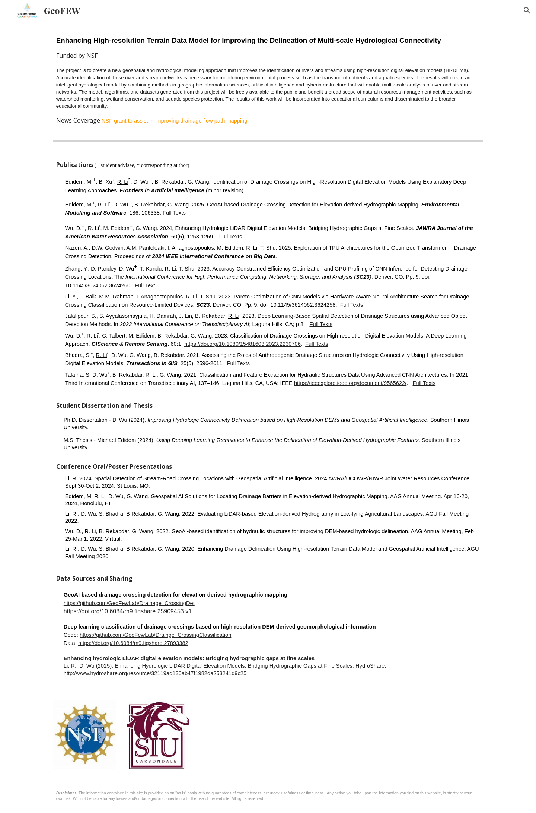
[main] (268, 79)
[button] (527, 10)
